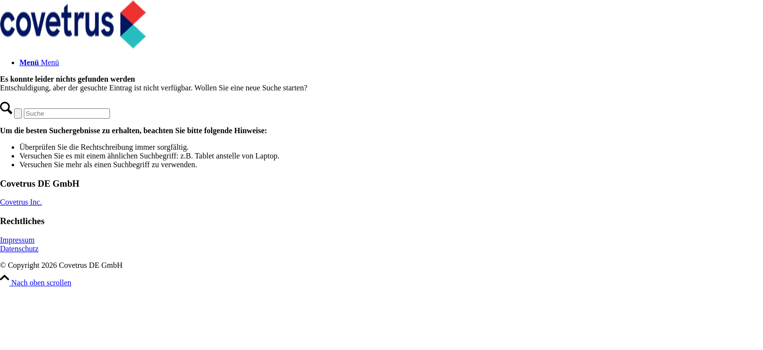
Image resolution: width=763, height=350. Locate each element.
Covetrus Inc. (21, 202)
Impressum (17, 240)
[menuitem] (391, 62)
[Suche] (67, 113)
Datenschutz (19, 249)
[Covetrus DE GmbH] (73, 46)
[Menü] (39, 62)
